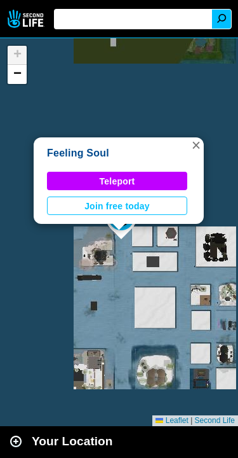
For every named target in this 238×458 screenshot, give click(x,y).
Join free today (117, 206)
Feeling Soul (78, 153)
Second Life (27, 19)
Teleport (117, 181)
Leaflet (171, 420)
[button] (196, 145)
